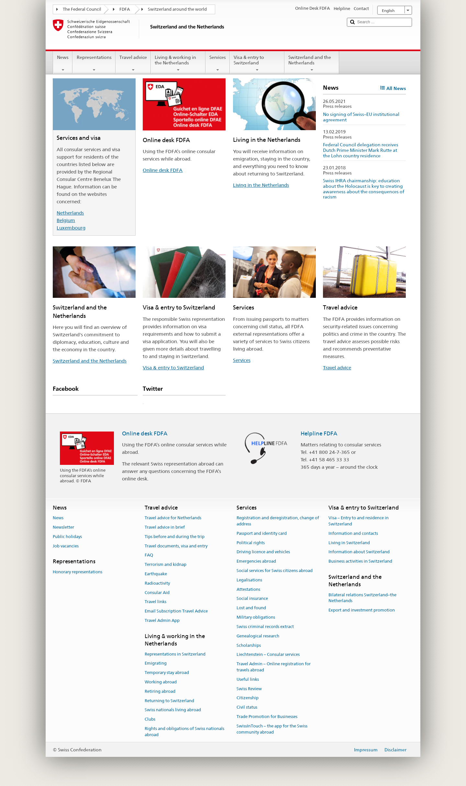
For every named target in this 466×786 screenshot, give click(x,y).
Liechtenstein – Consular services (268, 654)
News (62, 63)
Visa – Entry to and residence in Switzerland (358, 520)
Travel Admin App (162, 620)
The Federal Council (82, 9)
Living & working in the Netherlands (178, 63)
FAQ (149, 555)
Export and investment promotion (361, 610)
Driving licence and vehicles (263, 552)
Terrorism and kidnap (165, 564)
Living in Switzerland (349, 542)
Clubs (150, 719)
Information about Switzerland (359, 552)
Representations (94, 63)
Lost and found (251, 608)
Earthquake (156, 573)
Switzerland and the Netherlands (312, 63)
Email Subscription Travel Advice (176, 611)
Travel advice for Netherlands (173, 517)
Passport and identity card (262, 533)
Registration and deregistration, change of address (278, 520)
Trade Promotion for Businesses (267, 716)
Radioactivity (157, 583)
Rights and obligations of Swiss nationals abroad (184, 731)
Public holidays (67, 536)
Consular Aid (157, 592)
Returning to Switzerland (169, 700)
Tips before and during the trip (175, 536)
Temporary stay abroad (167, 672)
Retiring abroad (160, 691)
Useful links (248, 679)
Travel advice (133, 63)
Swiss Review (249, 688)
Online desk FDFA (163, 170)
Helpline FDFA (319, 433)
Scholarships (249, 645)
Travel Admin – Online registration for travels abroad (274, 666)
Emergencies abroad (256, 561)
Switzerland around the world (177, 9)
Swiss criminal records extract (265, 626)
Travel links (155, 602)
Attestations (248, 589)
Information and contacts (353, 533)
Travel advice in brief (165, 527)
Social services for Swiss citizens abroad (275, 570)
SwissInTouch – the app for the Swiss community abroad (272, 729)
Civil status (247, 707)
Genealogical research (258, 636)
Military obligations (256, 617)
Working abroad (161, 681)
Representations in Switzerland (175, 654)
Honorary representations (77, 571)
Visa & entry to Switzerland (257, 63)
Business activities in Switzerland (360, 561)
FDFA (124, 9)
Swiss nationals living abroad (173, 710)
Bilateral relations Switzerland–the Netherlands (362, 597)
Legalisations (249, 580)
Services (217, 63)
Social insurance (252, 598)
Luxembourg (71, 228)
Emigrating (156, 663)
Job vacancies (66, 546)
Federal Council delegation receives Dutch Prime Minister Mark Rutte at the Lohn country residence (360, 150)
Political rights (251, 542)
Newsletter (63, 527)
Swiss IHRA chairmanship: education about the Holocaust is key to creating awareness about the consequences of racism (363, 188)
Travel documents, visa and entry (176, 546)
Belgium (66, 220)
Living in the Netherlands (261, 185)
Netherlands (70, 213)
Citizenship (248, 698)
